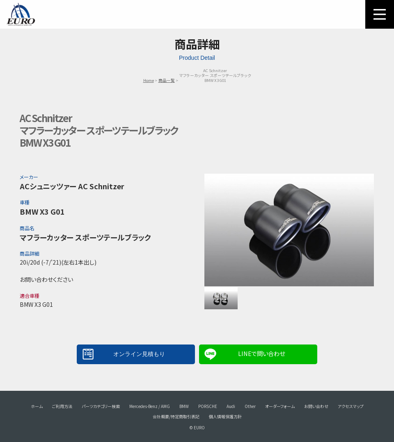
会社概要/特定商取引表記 (176, 416)
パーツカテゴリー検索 (101, 406)
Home (148, 80)
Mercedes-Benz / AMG (149, 406)
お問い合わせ (316, 406)
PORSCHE (207, 406)
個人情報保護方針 (225, 416)
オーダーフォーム (280, 406)
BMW (184, 406)
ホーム (37, 406)
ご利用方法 (62, 406)
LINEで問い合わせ (261, 353)
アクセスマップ (351, 406)
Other (250, 406)
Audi (231, 406)
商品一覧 (166, 80)
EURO (20, 14)
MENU (379, 14)
